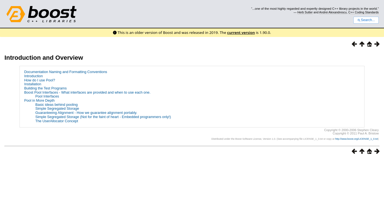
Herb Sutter (305, 12)
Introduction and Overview (43, 57)
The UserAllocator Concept (56, 121)
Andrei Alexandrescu (333, 12)
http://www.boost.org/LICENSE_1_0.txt (356, 139)
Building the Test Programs (45, 88)
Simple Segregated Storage (57, 108)
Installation (32, 84)
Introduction (33, 76)
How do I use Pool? (39, 80)
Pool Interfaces (47, 96)
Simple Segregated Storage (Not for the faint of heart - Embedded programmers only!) (103, 117)
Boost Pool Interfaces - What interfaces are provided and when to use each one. (87, 92)
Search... (366, 20)
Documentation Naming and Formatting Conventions (65, 72)
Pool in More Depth (39, 100)
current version (241, 32)
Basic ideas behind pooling (56, 104)
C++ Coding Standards (363, 12)
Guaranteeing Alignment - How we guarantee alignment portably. (86, 113)
